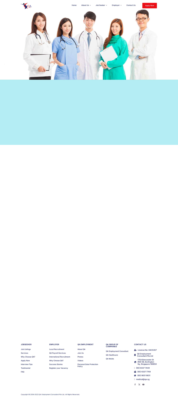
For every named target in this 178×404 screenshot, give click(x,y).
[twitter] (139, 384)
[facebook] (135, 384)
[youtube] (143, 384)
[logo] (26, 4)
